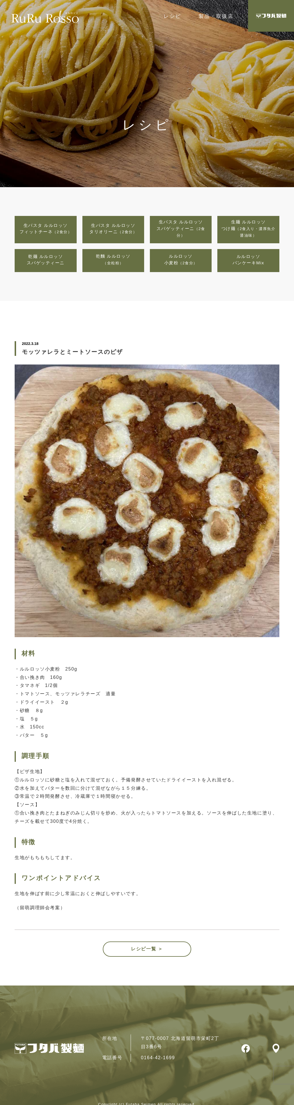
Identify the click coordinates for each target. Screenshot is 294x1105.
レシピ (172, 16)
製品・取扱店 (216, 16)
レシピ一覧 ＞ (147, 948)
